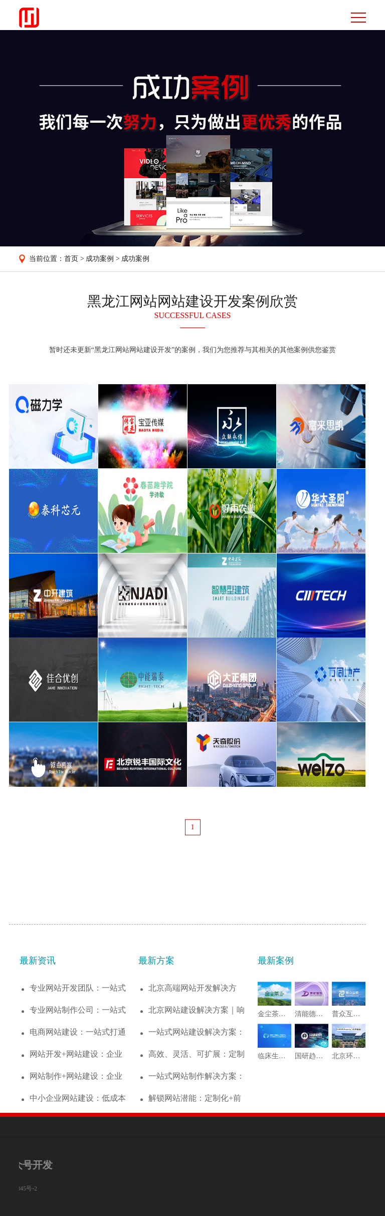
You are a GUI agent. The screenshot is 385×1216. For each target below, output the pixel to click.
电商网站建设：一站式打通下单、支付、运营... (78, 1096)
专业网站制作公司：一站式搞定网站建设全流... (78, 1074)
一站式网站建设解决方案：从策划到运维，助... (196, 1096)
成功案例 (100, 258)
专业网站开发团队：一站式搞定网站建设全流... (78, 1052)
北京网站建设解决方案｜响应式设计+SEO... (196, 1074)
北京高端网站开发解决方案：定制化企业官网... (192, 1052)
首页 (71, 258)
